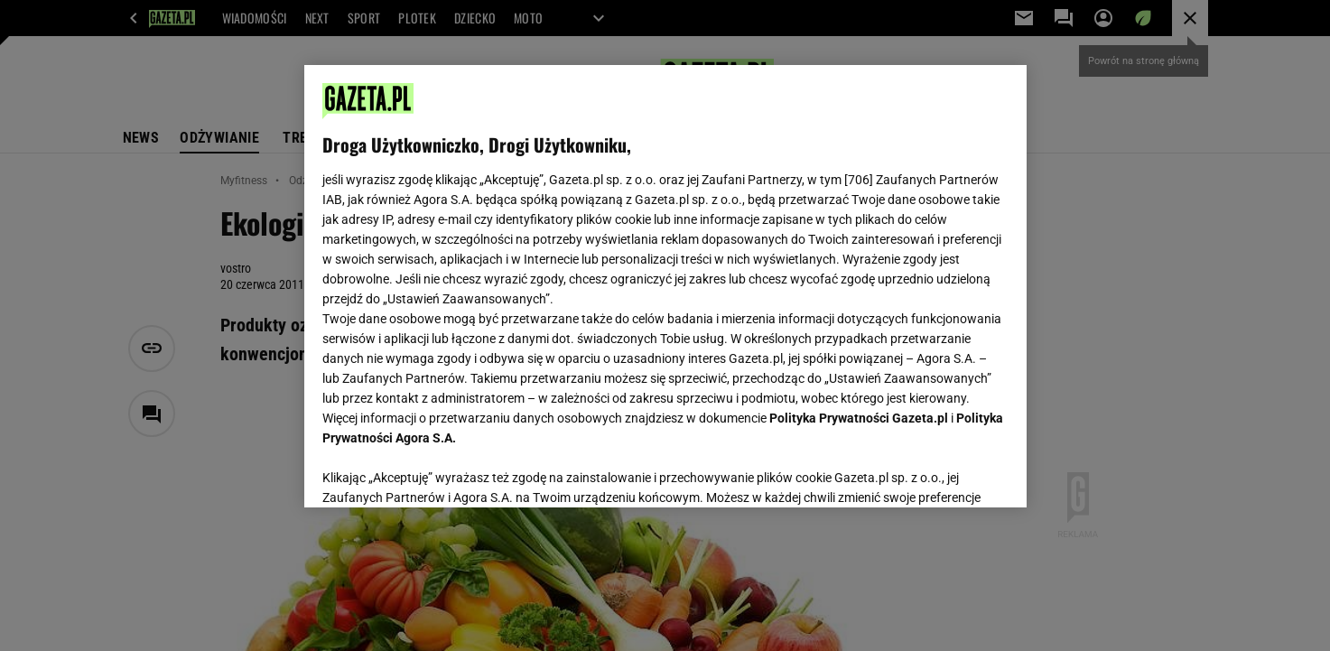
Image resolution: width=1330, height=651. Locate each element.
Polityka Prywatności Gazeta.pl (858, 418)
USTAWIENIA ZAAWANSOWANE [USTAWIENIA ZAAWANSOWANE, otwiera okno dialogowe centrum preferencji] (440, 471)
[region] (665, 286)
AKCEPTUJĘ (947, 472)
